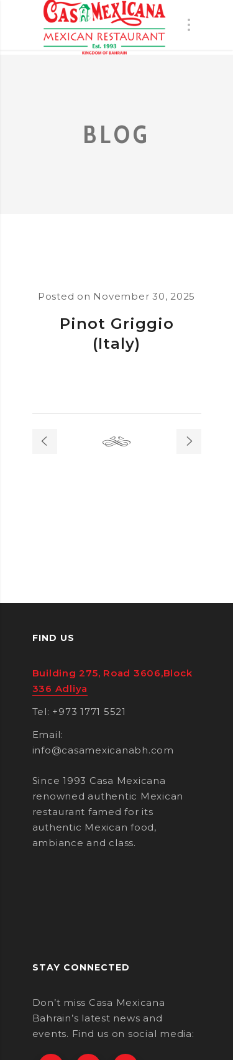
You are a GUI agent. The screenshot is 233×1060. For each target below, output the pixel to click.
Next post (188, 441)
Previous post (44, 441)
